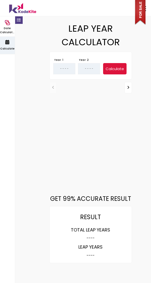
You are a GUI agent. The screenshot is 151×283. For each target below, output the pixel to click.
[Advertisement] (90, 134)
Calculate (115, 68)
